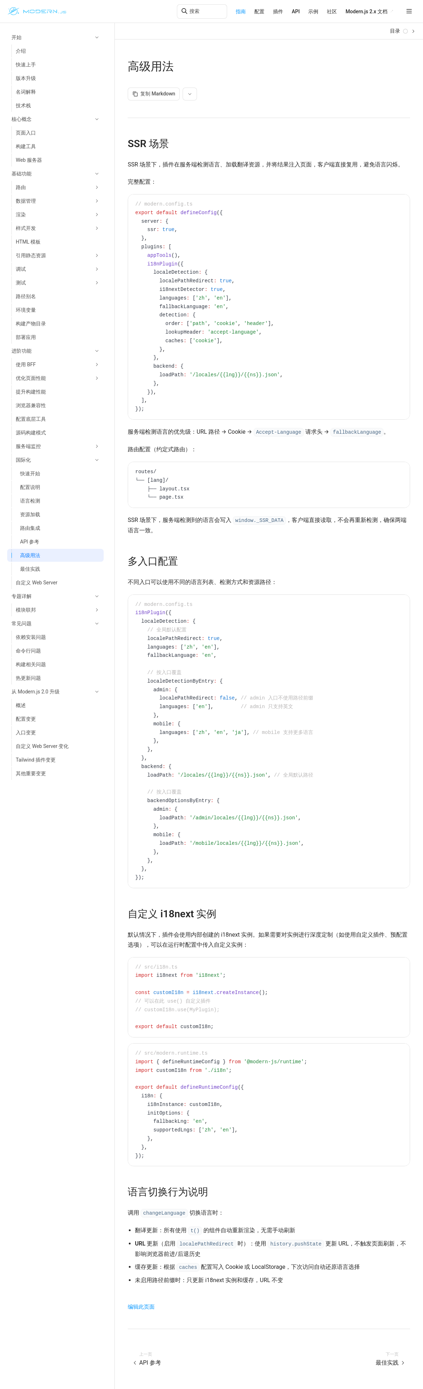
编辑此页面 (141, 1307)
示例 (313, 11)
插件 (278, 11)
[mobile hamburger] (409, 11)
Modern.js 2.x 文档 (366, 11)
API (296, 11)
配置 (259, 11)
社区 (332, 11)
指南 (241, 11)
